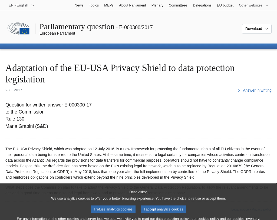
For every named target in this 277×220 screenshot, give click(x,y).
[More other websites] (254, 5)
